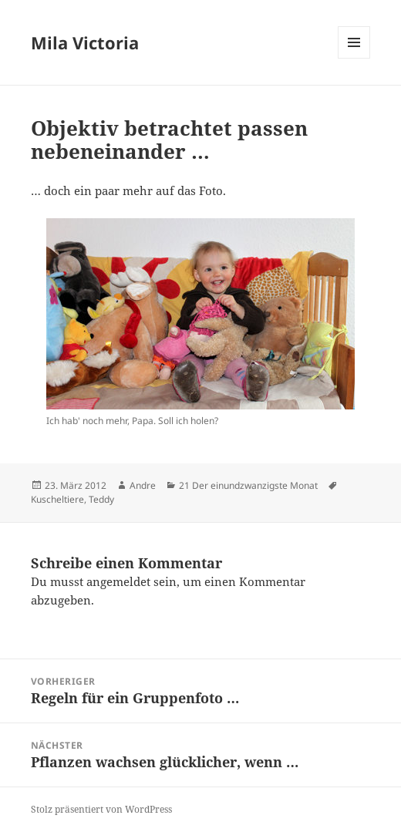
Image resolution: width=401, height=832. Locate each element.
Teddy (101, 499)
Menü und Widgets (354, 58)
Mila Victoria (85, 42)
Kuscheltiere (57, 499)
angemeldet (118, 581)
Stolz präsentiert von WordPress (101, 809)
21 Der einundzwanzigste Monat (248, 485)
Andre (143, 485)
